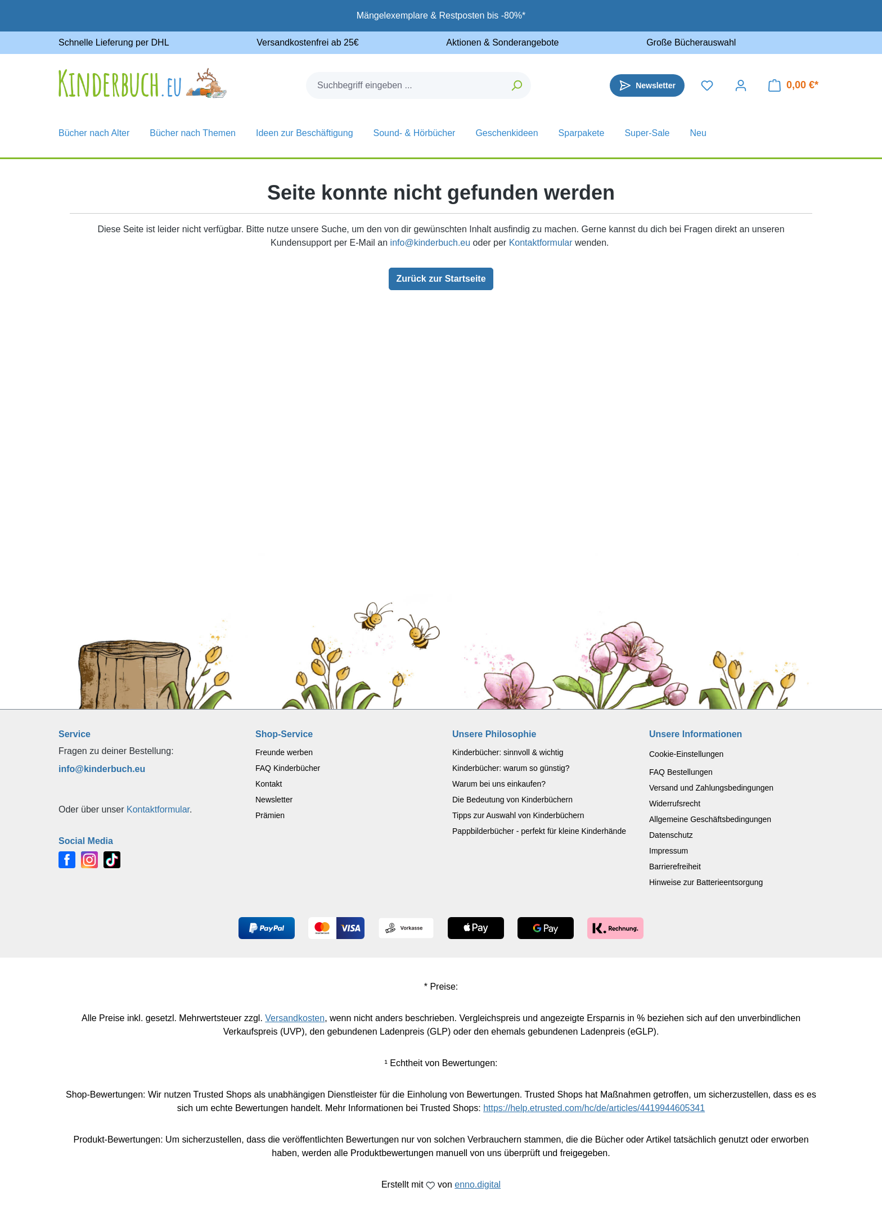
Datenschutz (671, 835)
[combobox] (405, 85)
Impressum (668, 850)
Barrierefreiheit (675, 866)
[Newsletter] (647, 85)
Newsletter (273, 799)
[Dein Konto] (741, 85)
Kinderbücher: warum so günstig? (511, 768)
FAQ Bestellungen (681, 772)
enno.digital (477, 1184)
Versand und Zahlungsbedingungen (711, 787)
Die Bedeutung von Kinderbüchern (512, 799)
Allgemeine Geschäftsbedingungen (710, 819)
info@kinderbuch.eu (430, 242)
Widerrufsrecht (674, 803)
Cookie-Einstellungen (686, 754)
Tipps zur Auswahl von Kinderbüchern (518, 815)
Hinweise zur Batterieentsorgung (706, 882)
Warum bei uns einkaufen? (499, 783)
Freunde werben (284, 752)
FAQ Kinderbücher (287, 768)
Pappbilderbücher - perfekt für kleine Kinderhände (539, 831)
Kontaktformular (541, 242)
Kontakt (268, 783)
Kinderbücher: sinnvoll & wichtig (508, 752)
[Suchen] (517, 85)
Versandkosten (295, 1018)
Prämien (270, 815)
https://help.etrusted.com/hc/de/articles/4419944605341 (594, 1108)
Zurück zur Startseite (440, 278)
